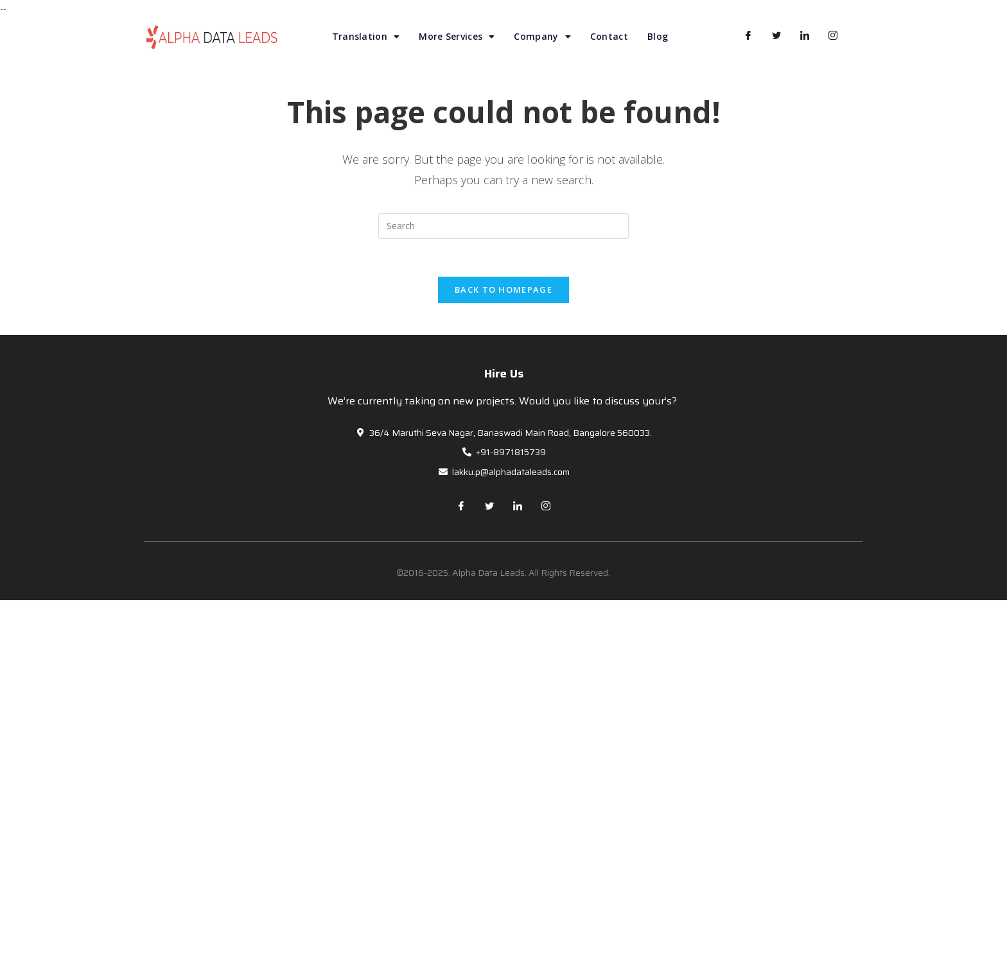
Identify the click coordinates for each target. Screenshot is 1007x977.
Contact (609, 36)
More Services (457, 36)
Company (542, 36)
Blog (657, 36)
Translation (366, 36)
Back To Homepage (503, 290)
